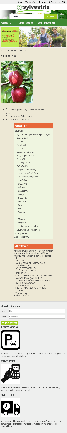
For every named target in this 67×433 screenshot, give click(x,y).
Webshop (13, 22)
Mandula (22, 219)
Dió (19, 215)
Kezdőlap (4, 22)
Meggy (21, 194)
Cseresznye (23, 191)
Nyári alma (22, 180)
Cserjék (20, 148)
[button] (33, 37)
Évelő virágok (22, 138)
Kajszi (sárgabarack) (27, 170)
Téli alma (22, 187)
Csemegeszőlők (24, 163)
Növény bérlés (20, 233)
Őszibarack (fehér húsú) (28, 173)
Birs (19, 208)
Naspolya (22, 212)
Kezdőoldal (5, 50)
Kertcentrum (49, 22)
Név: (3, 311)
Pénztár (42, 2)
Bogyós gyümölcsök (25, 155)
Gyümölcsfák (22, 166)
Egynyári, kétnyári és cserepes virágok (33, 134)
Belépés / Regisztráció (27, 2)
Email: (3, 316)
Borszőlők (21, 159)
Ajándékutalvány (21, 237)
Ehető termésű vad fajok (27, 226)
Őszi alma (22, 184)
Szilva (20, 205)
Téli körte (22, 201)
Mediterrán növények (26, 152)
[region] (33, 37)
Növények (18, 131)
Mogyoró (22, 223)
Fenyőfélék (21, 145)
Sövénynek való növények (28, 230)
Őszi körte (22, 198)
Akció (21, 22)
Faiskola (14, 50)
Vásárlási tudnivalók (34, 22)
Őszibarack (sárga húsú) (29, 177)
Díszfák (20, 141)
